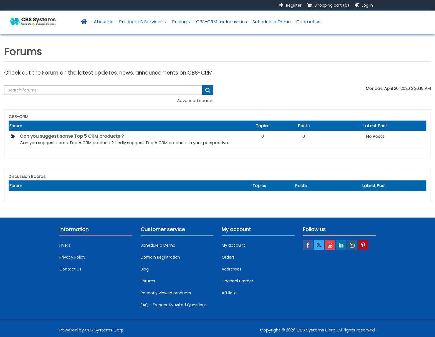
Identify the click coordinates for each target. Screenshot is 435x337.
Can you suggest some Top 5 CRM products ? (72, 136)
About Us (103, 22)
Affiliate (229, 293)
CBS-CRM (18, 116)
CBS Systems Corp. (105, 330)
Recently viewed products (166, 293)
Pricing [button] (181, 22)
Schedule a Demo (271, 22)
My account (233, 245)
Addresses (231, 269)
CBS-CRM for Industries (221, 22)
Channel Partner (237, 281)
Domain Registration (160, 257)
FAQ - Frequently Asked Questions (174, 305)
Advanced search (195, 100)
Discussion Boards (27, 176)
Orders (228, 257)
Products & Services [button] (142, 22)
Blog (145, 269)
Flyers (64, 245)
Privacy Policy (72, 257)
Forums (148, 281)
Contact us (308, 22)
